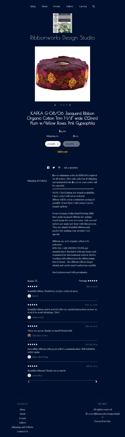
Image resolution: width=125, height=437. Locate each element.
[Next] (96, 381)
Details (31, 175)
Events (56, 6)
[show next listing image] (70, 105)
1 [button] (58, 105)
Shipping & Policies (37, 180)
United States (65, 136)
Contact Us (22, 431)
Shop (33, 6)
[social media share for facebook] (48, 167)
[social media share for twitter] (54, 167)
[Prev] (29, 382)
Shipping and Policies (22, 427)
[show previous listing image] (55, 105)
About (44, 6)
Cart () (83, 6)
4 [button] (66, 105)
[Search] (94, 6)
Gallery (69, 6)
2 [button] (61, 105)
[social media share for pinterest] (59, 167)
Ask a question (71, 167)
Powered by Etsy (102, 421)
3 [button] (64, 105)
